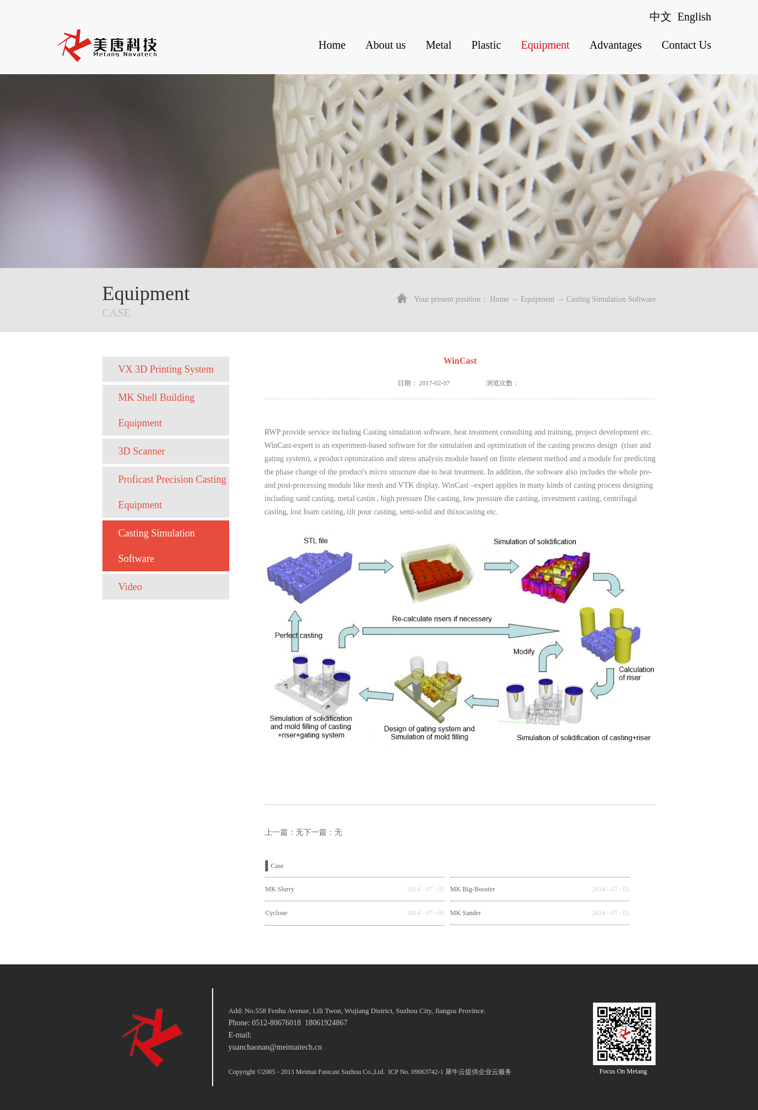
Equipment (537, 299)
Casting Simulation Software (611, 299)
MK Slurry (279, 889)
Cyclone (276, 913)
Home (332, 45)
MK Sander (465, 913)
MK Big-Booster (472, 889)
